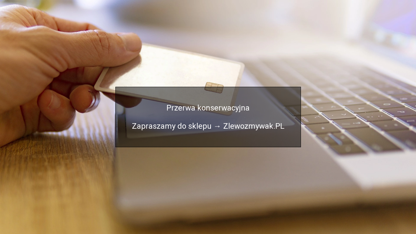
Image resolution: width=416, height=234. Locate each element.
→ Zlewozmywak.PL (249, 126)
